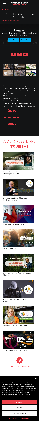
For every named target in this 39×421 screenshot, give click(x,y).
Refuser (19, 408)
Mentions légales (14, 418)
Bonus (12, 124)
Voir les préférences (20, 414)
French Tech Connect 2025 (14, 224)
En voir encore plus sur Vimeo (19, 367)
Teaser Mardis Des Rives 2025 (15, 350)
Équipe (12, 111)
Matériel (13, 118)
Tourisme (8, 10)
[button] (36, 379)
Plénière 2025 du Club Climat (15, 326)
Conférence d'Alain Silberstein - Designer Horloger (15, 199)
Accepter (19, 402)
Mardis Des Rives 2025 (12, 249)
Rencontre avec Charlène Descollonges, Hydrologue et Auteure (19, 173)
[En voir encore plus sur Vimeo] (19, 360)
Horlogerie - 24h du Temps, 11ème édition (16, 300)
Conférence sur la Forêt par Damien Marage (17, 274)
